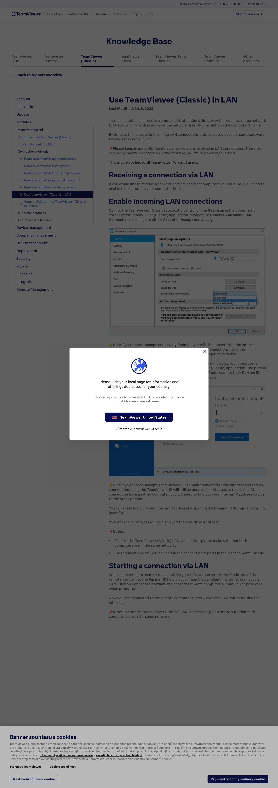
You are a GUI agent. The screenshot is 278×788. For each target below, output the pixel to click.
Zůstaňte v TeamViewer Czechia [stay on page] (139, 429)
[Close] (204, 351)
